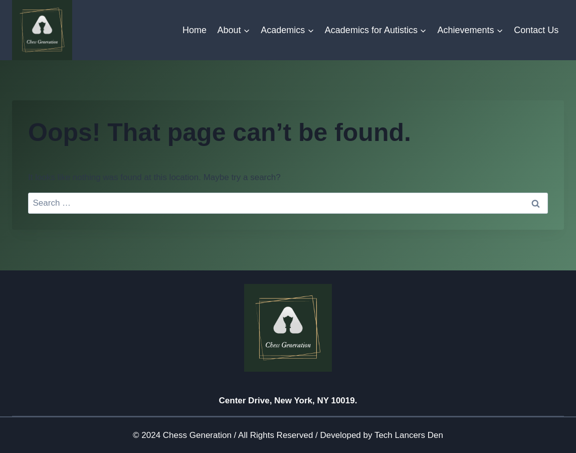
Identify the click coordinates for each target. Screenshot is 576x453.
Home (194, 30)
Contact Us (536, 30)
